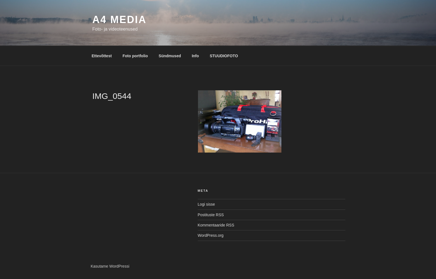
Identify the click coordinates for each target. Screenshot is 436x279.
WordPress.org (211, 235)
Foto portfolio (135, 56)
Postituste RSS (211, 215)
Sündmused (170, 56)
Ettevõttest (102, 56)
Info (195, 56)
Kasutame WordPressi (110, 266)
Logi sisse (206, 204)
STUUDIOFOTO (224, 56)
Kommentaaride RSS (216, 225)
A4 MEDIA (119, 19)
